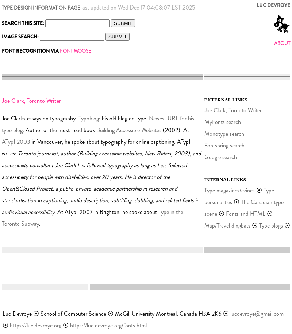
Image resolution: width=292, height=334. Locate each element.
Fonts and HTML (245, 214)
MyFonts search (222, 122)
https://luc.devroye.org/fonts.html (108, 325)
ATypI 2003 (16, 142)
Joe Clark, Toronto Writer (233, 110)
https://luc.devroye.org (35, 325)
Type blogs (271, 225)
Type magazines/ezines (229, 190)
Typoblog (88, 118)
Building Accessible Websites (128, 130)
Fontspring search (224, 145)
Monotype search (224, 134)
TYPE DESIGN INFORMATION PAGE (41, 7)
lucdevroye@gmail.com (257, 313)
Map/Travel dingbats (227, 225)
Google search (220, 157)
